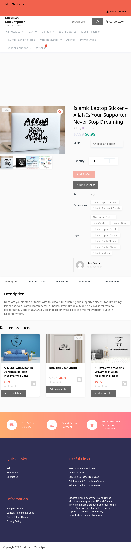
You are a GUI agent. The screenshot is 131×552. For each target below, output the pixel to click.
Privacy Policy (14, 521)
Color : (77, 143)
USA (32, 31)
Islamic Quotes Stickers (105, 247)
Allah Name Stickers (103, 217)
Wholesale (12, 472)
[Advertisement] (65, 77)
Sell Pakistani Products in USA (85, 485)
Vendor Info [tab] (85, 281)
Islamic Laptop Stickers (105, 202)
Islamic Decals (120, 223)
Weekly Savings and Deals (83, 468)
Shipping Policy (15, 508)
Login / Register (118, 11)
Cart (116, 21)
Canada (48, 31)
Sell (6, 3)
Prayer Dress (88, 40)
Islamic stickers (101, 253)
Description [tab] (11, 281)
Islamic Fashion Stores (21, 40)
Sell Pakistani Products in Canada (86, 481)
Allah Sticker (100, 223)
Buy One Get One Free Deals (84, 476)
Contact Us (12, 476)
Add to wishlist (86, 185)
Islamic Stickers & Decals (106, 208)
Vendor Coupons (19, 48)
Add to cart (84, 174)
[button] (60, 112)
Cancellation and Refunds (20, 512)
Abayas (70, 40)
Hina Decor (88, 128)
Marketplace (14, 31)
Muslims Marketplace (15, 20)
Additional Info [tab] (36, 281)
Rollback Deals (76, 472)
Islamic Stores (67, 31)
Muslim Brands (51, 40)
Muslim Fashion (91, 31)
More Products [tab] (110, 281)
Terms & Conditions (17, 516)
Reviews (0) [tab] (62, 281)
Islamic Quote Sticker (104, 241)
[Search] (97, 21)
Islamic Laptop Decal (104, 229)
